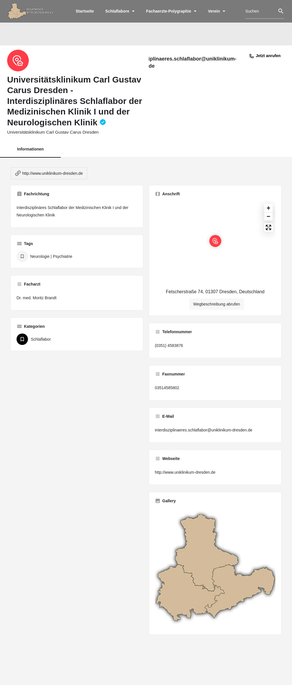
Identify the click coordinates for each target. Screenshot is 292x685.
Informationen (30, 150)
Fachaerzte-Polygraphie (171, 11)
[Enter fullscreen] (268, 233)
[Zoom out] (268, 222)
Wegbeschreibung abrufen (216, 309)
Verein (216, 11)
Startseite (85, 11)
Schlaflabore (120, 11)
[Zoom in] (268, 213)
